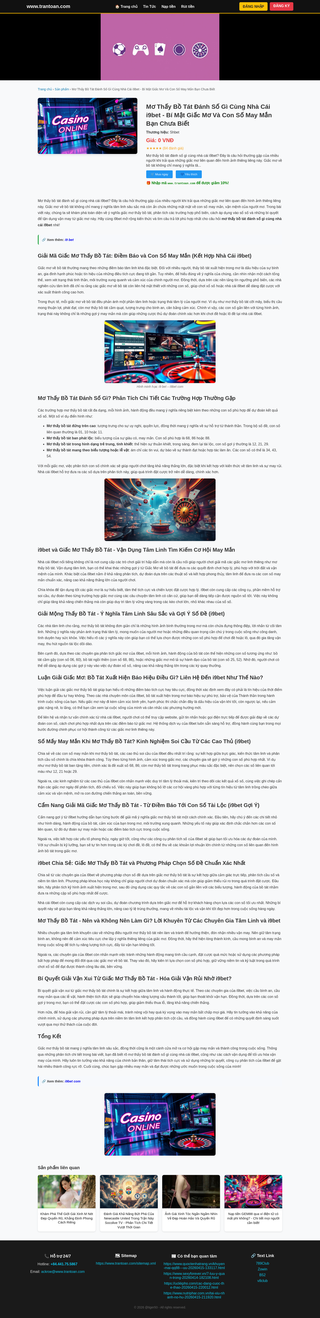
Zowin (262, 1269)
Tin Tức (149, 6)
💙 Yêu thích (188, 174)
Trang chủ (45, 89)
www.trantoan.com (48, 6)
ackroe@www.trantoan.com (63, 1272)
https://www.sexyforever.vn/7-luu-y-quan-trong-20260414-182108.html (194, 1276)
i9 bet (69, 240)
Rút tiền (187, 6)
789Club (262, 1263)
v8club (262, 1281)
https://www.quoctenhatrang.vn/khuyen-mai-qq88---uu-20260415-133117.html (194, 1266)
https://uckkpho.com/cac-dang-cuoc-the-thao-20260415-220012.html (194, 1285)
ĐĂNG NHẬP (253, 6)
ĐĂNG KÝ (281, 6)
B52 (262, 1275)
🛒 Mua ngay (159, 174)
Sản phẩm (62, 89)
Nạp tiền (169, 6)
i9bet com (72, 1081)
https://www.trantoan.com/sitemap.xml (126, 1263)
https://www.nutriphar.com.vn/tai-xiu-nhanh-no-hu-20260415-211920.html (194, 1295)
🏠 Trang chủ (126, 6)
